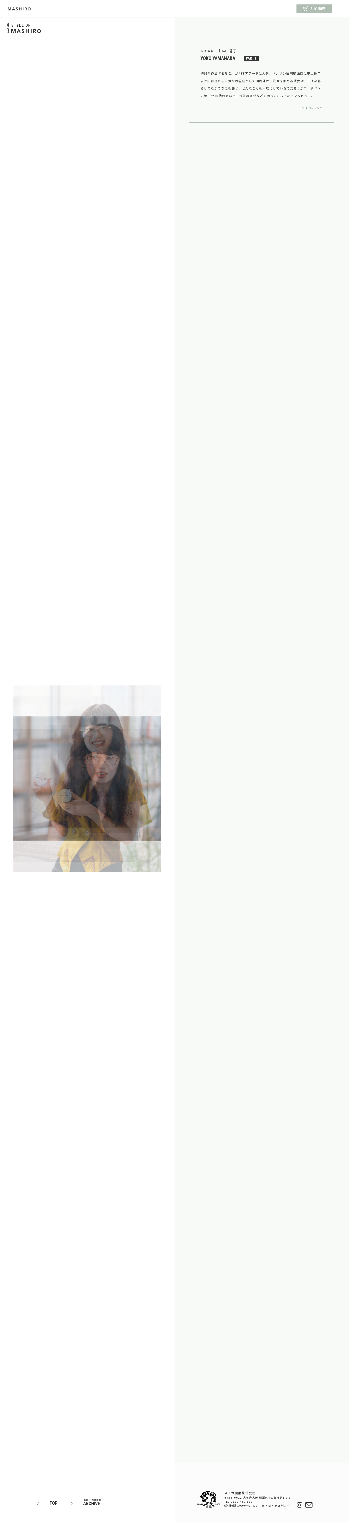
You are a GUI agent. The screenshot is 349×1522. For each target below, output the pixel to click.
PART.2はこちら (311, 108)
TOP (54, 1503)
